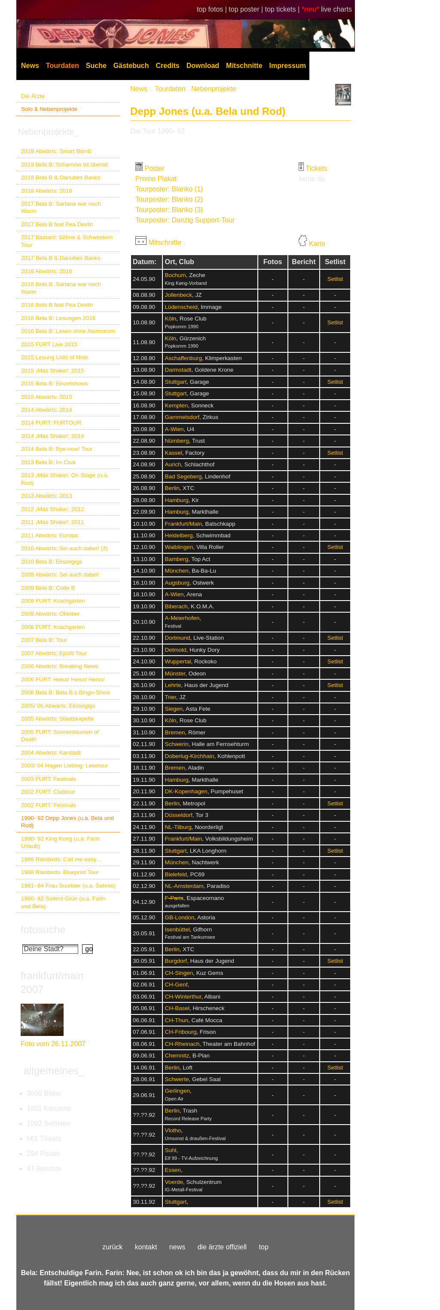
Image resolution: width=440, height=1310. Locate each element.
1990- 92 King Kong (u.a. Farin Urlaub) (60, 842)
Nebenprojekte (213, 88)
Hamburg (176, 500)
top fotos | (213, 9)
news (177, 1247)
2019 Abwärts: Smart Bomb (56, 151)
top (264, 1247)
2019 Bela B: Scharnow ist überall (64, 164)
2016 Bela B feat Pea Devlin (57, 305)
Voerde (174, 1182)
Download (202, 65)
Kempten (176, 405)
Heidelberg (178, 535)
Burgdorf (176, 961)
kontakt (146, 1247)
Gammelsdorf (182, 417)
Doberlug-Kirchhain (189, 756)
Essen (172, 1170)
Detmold (175, 650)
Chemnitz (177, 1055)
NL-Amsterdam (184, 886)
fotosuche (43, 929)
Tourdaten (62, 65)
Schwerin (176, 744)
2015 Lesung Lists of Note (54, 357)
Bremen (175, 732)
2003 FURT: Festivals (48, 779)
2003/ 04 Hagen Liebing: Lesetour (64, 765)
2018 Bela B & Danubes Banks (61, 177)
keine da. (313, 178)
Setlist (335, 279)
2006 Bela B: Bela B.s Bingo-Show (65, 692)
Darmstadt (178, 370)
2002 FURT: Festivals (48, 805)
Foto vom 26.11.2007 (53, 1044)
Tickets (316, 168)
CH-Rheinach (182, 1044)
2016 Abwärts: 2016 (46, 271)
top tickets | (283, 9)
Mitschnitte (244, 65)
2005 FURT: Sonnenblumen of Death (60, 736)
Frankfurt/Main (183, 524)
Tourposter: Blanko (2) (169, 199)
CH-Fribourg (180, 1032)
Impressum (287, 65)
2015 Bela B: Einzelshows (54, 383)
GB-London (179, 917)
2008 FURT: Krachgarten (53, 627)
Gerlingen (177, 1091)
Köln (170, 318)
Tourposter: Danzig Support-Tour (185, 220)
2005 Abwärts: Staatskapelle (57, 718)
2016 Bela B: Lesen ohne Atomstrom (68, 331)
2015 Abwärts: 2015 (46, 397)
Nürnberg (177, 441)
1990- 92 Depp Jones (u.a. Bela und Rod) (67, 822)
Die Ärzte (33, 96)
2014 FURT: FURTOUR (51, 422)
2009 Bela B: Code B (48, 588)
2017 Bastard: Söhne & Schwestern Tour (67, 241)
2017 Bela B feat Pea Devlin (57, 224)
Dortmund (177, 638)
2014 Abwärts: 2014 (46, 410)
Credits (168, 65)
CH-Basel (177, 1008)
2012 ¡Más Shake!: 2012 (52, 509)
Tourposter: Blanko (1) (169, 189)
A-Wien (174, 429)
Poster (154, 168)
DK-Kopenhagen (186, 791)
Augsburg (177, 582)
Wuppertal (178, 661)
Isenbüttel (177, 929)
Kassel (173, 453)
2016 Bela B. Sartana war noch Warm (61, 288)
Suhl (170, 1150)
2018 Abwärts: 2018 (46, 191)
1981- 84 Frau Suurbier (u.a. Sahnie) (68, 885)
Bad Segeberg (183, 476)
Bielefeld (176, 874)
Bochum (175, 275)
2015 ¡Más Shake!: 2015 (52, 370)
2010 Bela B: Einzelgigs (51, 561)
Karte (317, 243)
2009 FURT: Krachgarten (53, 601)
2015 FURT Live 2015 (49, 344)
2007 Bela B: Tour (44, 640)
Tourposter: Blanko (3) (169, 209)
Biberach (176, 606)
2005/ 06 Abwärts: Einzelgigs (58, 706)
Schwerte (177, 1079)
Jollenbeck (178, 295)
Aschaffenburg (183, 358)
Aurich (173, 464)
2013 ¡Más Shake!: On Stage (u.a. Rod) (65, 479)
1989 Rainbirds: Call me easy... (61, 859)
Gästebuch (131, 65)
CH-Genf (176, 984)
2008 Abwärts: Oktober (50, 613)
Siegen (174, 709)
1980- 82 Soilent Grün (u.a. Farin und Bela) (63, 902)
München (176, 570)
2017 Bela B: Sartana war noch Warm (61, 207)
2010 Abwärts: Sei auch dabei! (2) (64, 548)
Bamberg (176, 559)
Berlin (172, 488)
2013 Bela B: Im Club (48, 462)
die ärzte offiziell (222, 1247)
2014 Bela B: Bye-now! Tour (56, 449)
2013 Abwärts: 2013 (46, 496)
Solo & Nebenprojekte (49, 109)
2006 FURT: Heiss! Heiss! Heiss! (63, 679)
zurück (112, 1247)
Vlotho (173, 1130)
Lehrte (173, 685)
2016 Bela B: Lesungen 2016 (58, 318)
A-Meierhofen (182, 618)
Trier (170, 697)
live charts (336, 9)
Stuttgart (175, 382)
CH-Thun (176, 1020)
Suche (96, 65)
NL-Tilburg (178, 827)
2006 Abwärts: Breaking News (59, 666)
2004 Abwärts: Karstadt (51, 752)
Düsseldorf (178, 815)
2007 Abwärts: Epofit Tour (54, 653)
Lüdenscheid (181, 307)
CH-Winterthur (183, 996)
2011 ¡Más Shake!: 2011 (52, 522)
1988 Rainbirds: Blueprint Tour (60, 872)
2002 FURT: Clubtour (48, 792)
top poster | (247, 9)
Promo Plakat (156, 178)
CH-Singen (179, 973)
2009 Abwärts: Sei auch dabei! (60, 574)
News (30, 65)
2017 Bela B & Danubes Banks (61, 258)
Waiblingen (179, 547)
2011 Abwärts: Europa (49, 535)
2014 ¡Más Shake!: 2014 (52, 436)
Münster (175, 673)
